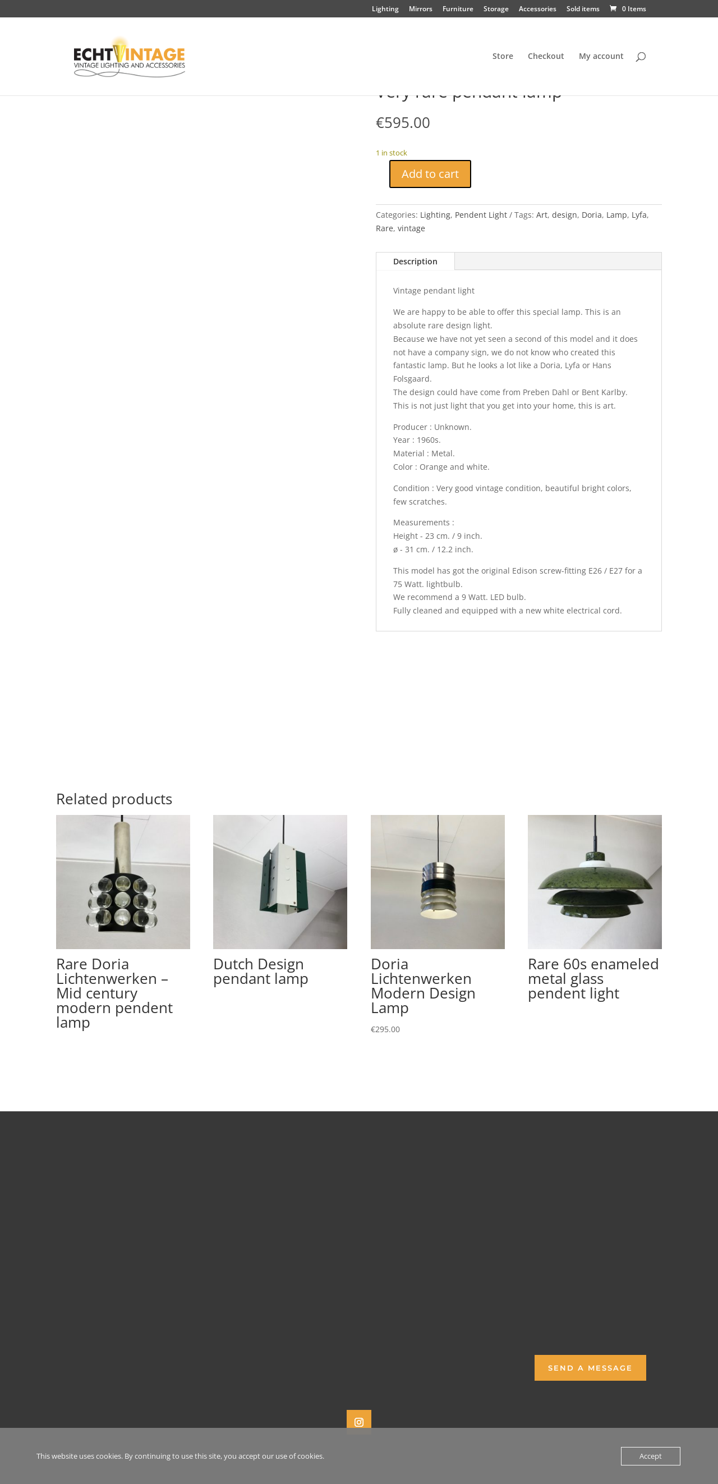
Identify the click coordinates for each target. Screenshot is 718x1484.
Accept (650, 1456)
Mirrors (420, 9)
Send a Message (590, 1367)
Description (415, 261)
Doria (592, 214)
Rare (384, 228)
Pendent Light (481, 214)
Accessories (537, 9)
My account (601, 56)
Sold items (583, 9)
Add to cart (430, 173)
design (564, 214)
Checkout (546, 56)
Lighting (385, 9)
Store (503, 56)
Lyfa (639, 214)
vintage (411, 228)
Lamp (616, 214)
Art (541, 214)
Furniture (458, 9)
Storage (496, 9)
